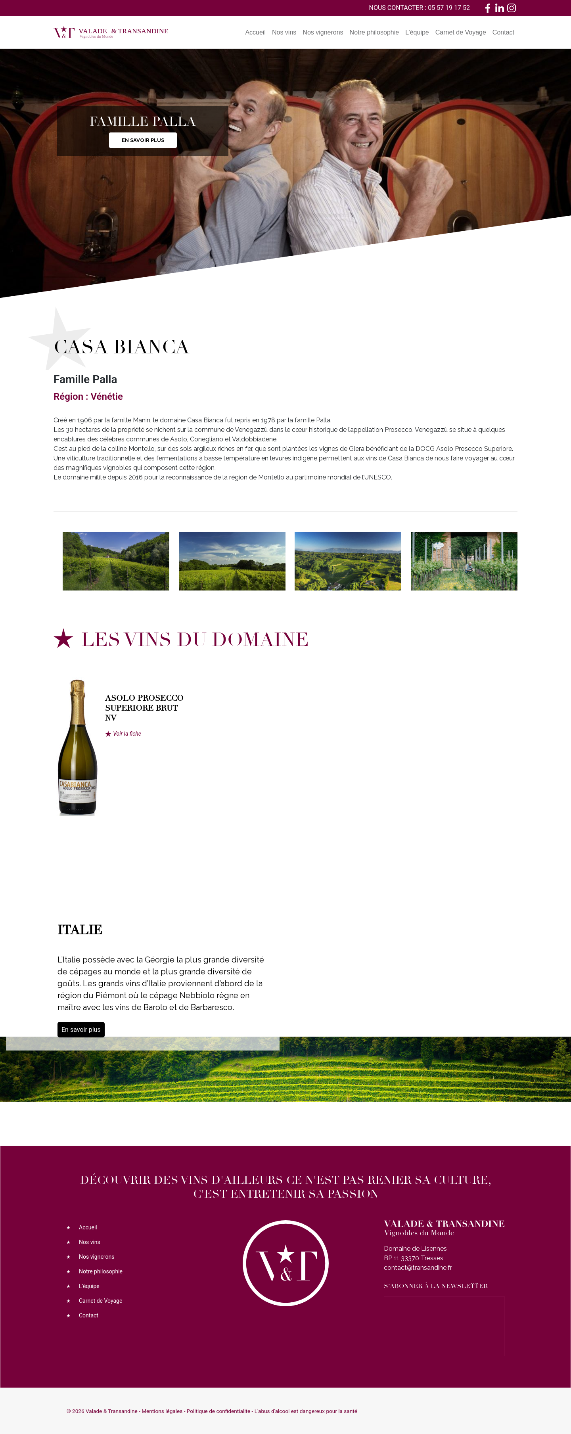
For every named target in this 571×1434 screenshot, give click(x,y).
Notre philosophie (374, 32)
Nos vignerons (323, 32)
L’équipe (417, 32)
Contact (503, 32)
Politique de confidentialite (218, 1411)
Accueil (255, 32)
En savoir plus (143, 140)
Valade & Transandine (112, 1411)
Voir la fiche (127, 733)
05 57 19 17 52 (449, 8)
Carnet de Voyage (460, 32)
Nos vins (284, 32)
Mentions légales (162, 1411)
